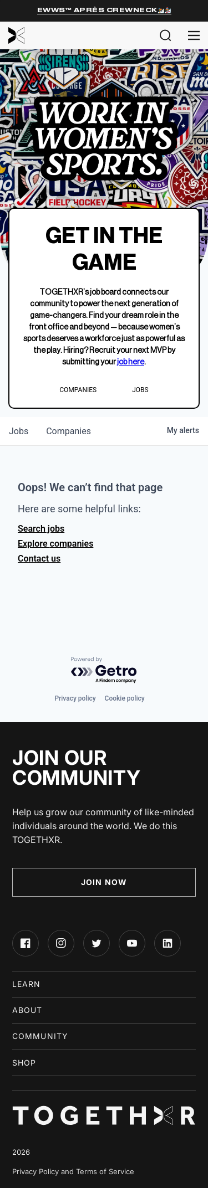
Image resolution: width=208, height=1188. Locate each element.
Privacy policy (74, 698)
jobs (18, 431)
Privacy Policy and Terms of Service (73, 1171)
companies (68, 431)
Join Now (104, 882)
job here (130, 362)
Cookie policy (125, 698)
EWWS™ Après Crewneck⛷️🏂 (104, 10)
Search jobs (41, 528)
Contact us (39, 558)
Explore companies (55, 543)
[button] (165, 35)
